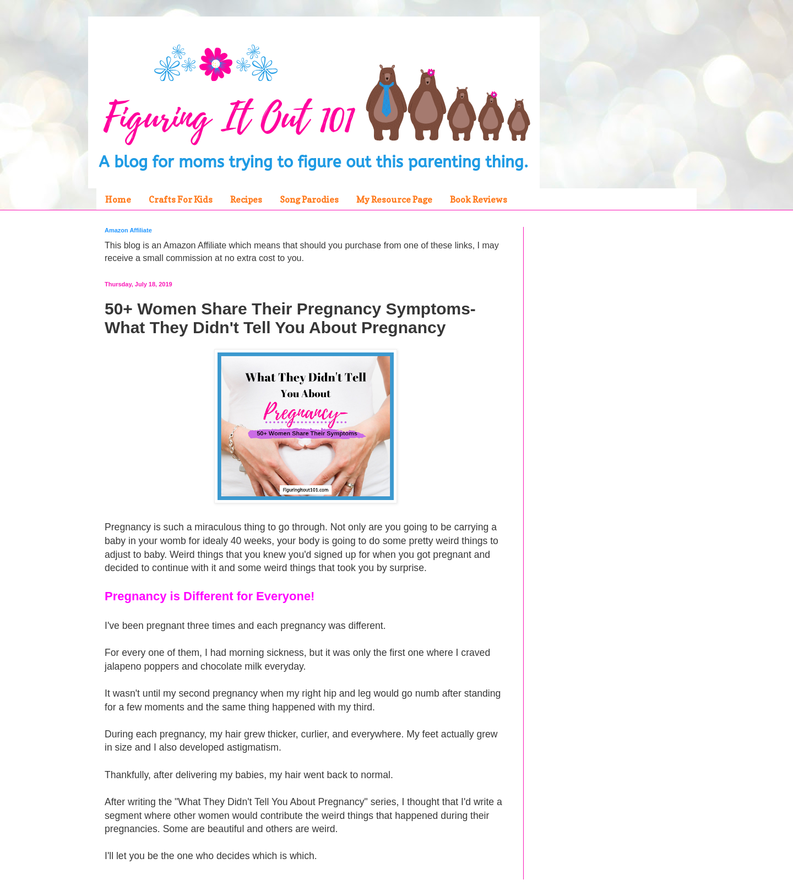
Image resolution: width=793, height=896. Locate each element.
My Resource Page (394, 199)
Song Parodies (309, 199)
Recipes (246, 199)
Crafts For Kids (181, 199)
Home (118, 199)
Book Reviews (478, 199)
